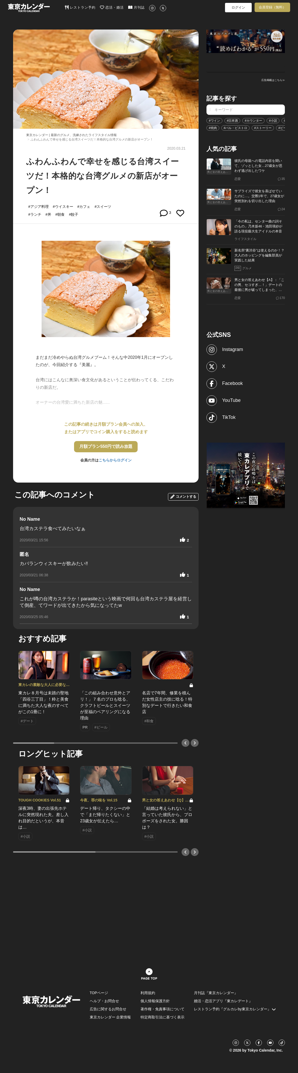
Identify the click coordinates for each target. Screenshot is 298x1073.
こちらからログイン (115, 460)
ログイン (238, 7)
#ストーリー (263, 128)
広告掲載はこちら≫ (273, 80)
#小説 (273, 120)
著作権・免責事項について (162, 1009)
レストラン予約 (80, 7)
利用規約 (147, 993)
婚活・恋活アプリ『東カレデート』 (223, 1001)
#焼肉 (213, 128)
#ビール (284, 128)
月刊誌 (136, 7)
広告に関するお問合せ (108, 1009)
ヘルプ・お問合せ (104, 1001)
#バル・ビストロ (236, 128)
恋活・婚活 (112, 7)
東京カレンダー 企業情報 (110, 1017)
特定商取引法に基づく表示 (162, 1017)
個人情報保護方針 (155, 1001)
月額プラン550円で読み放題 (105, 446)
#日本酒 (232, 120)
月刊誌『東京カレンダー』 (216, 993)
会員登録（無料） (272, 7)
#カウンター (253, 120)
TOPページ (99, 993)
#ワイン (214, 120)
